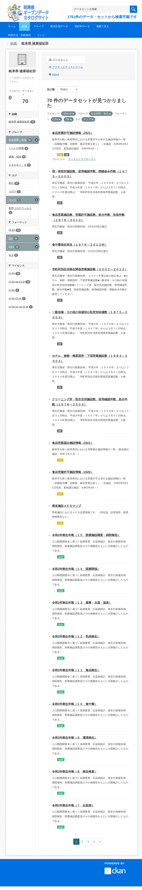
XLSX (60, 557)
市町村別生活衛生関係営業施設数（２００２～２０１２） (89, 269)
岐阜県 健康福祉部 (34, 43)
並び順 (51, 89)
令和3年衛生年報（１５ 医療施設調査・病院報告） (86, 535)
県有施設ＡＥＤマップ (66, 505)
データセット (58, 59)
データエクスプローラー (82, 159)
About (54, 74)
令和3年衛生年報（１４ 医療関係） (76, 568)
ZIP (66, 155)
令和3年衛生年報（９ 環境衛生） (74, 737)
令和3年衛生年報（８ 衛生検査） (74, 771)
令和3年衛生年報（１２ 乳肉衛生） (76, 636)
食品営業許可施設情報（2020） (72, 472)
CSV (60, 155)
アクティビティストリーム (66, 67)
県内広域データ (59, 26)
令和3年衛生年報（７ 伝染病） (73, 805)
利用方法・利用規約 (19, 35)
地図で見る (102, 26)
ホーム (12, 26)
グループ (39, 26)
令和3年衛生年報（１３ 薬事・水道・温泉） (82, 602)
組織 (24, 26)
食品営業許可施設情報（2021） (72, 133)
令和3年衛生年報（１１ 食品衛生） (76, 670)
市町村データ (82, 26)
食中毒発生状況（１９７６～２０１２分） (79, 244)
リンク (41, 35)
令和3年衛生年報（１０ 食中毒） (74, 704)
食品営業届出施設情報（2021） (72, 442)
